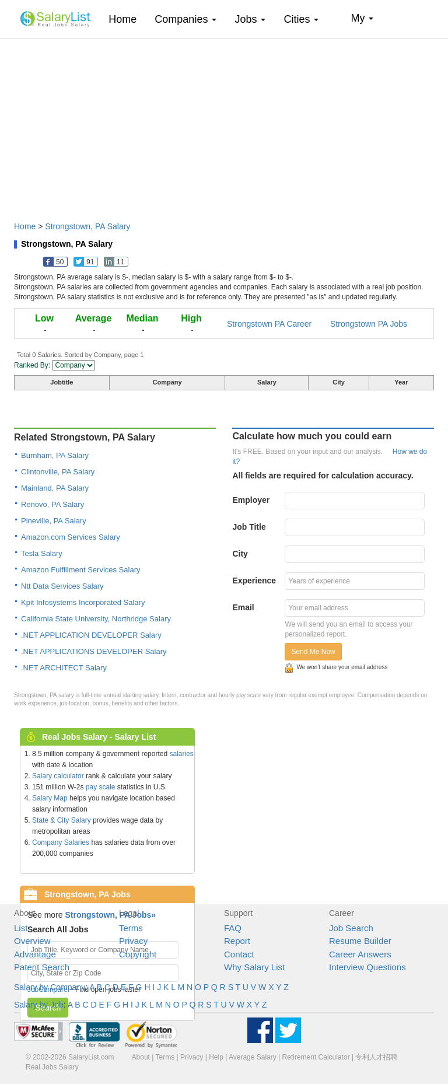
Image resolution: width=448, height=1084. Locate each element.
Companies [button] (185, 19)
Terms (131, 928)
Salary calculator (58, 776)
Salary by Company (49, 987)
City (239, 553)
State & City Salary (61, 820)
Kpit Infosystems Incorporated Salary (83, 602)
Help (216, 1057)
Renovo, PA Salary (52, 504)
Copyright (137, 954)
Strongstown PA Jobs (368, 323)
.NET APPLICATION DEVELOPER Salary (91, 635)
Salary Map (50, 798)
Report (237, 941)
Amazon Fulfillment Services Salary (80, 569)
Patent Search (41, 967)
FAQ (233, 928)
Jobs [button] (250, 19)
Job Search (351, 928)
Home (126, 19)
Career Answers (360, 954)
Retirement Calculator (316, 1057)
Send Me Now (313, 652)
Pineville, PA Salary (53, 520)
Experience (254, 580)
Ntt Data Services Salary (62, 586)
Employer (251, 500)
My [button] (362, 18)
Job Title (248, 526)
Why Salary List (254, 967)
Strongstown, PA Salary (87, 226)
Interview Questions (367, 967)
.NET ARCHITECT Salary (64, 667)
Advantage (35, 954)
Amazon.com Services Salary (70, 537)
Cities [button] (301, 19)
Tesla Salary (41, 553)
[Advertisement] (224, 124)
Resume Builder (360, 941)
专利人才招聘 (376, 1057)
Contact (239, 954)
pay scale (101, 787)
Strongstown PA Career (269, 323)
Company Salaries (60, 842)
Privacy (133, 941)
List (20, 928)
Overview (32, 941)
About (141, 1057)
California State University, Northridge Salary (96, 618)
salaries (181, 754)
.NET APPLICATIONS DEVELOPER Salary (94, 651)
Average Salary (252, 1057)
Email (243, 607)
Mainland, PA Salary (55, 488)
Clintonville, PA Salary (57, 471)
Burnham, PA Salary (55, 455)
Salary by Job (39, 1004)
